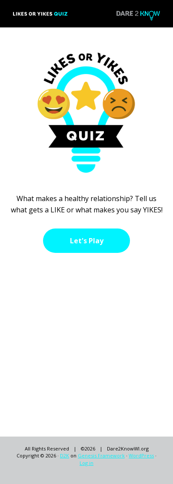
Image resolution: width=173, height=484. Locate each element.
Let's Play (86, 240)
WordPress (141, 455)
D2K (64, 455)
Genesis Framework (101, 455)
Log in (86, 463)
